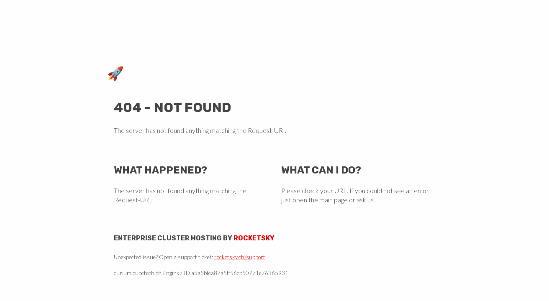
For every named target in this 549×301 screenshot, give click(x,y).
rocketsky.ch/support (239, 257)
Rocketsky (253, 238)
